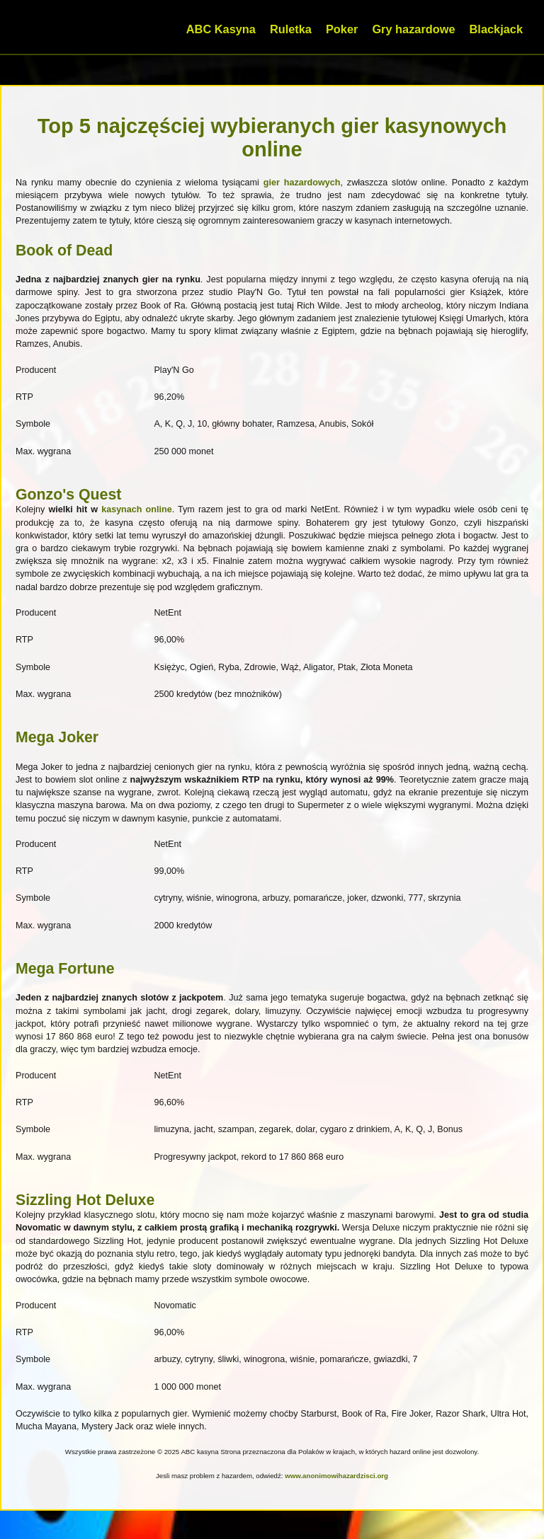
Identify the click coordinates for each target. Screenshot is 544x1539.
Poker (342, 29)
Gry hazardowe (413, 29)
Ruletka (291, 29)
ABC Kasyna (221, 29)
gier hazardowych (302, 183)
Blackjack (496, 29)
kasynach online (136, 509)
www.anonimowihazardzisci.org (336, 1476)
